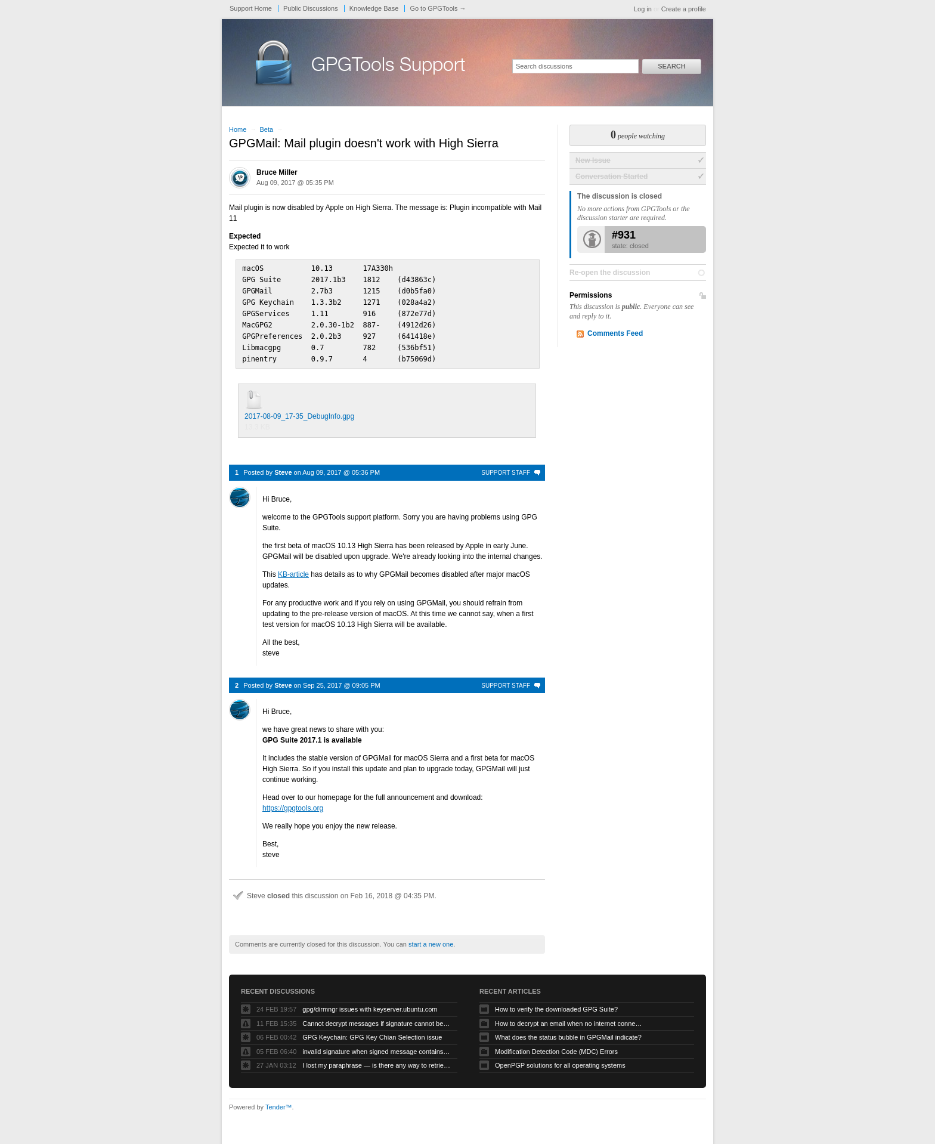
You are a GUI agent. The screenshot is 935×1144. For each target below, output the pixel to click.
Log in (643, 9)
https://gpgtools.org (292, 803)
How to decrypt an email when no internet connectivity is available (569, 1018)
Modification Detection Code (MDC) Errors (556, 1046)
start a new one (430, 938)
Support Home (251, 8)
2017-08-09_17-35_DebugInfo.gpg (299, 411)
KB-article (293, 569)
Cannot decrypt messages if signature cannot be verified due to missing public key (376, 1018)
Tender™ (278, 1101)
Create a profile (683, 9)
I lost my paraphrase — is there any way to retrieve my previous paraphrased (376, 1059)
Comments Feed (615, 333)
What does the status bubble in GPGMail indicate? (568, 1031)
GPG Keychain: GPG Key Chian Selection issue (372, 1031)
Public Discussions (310, 8)
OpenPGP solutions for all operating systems (560, 1059)
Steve (283, 467)
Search (671, 66)
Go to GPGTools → (438, 8)
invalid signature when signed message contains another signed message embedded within (376, 1046)
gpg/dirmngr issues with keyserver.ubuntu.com (369, 1003)
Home (237, 129)
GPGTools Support (388, 66)
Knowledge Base (374, 8)
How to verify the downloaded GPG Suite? (556, 1003)
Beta (266, 129)
